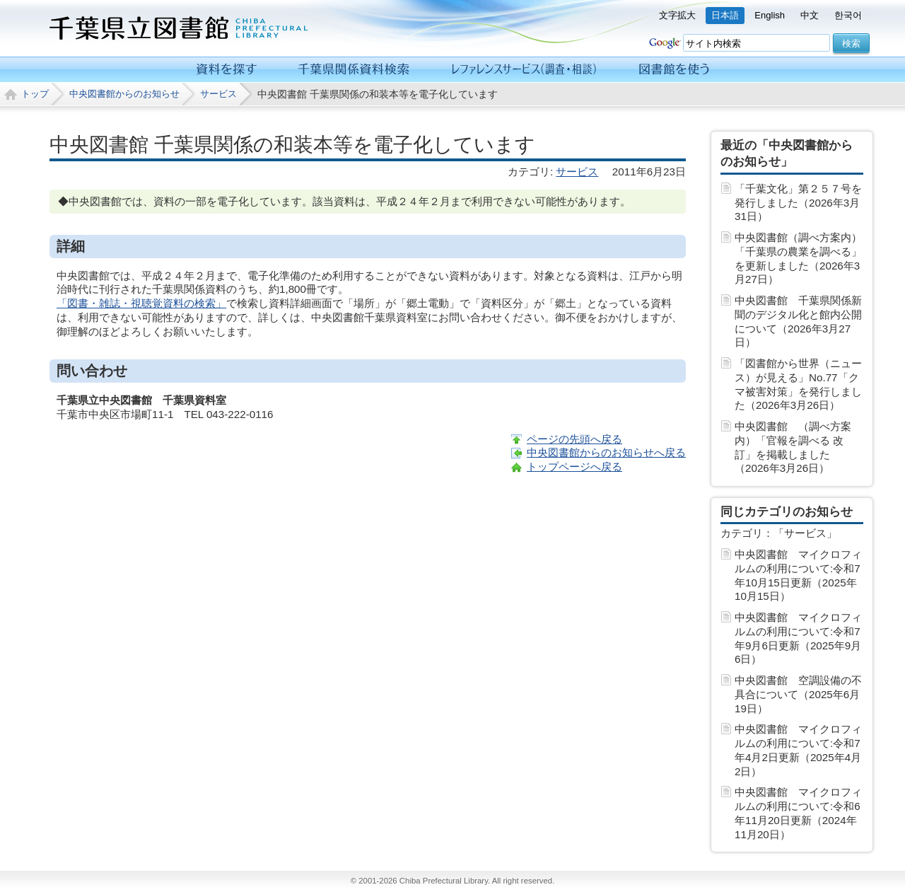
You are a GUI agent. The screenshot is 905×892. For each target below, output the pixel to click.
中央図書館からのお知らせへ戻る (606, 452)
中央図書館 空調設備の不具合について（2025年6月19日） (798, 694)
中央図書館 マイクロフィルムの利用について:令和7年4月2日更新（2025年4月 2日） (798, 750)
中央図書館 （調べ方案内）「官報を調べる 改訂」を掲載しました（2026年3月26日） (793, 447)
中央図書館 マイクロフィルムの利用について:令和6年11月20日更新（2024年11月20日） (798, 813)
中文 (809, 15)
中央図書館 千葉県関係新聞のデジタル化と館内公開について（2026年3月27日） (798, 321)
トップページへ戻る (574, 467)
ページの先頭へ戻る (574, 439)
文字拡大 (677, 15)
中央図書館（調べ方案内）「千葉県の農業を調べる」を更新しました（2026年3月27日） (798, 258)
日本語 (725, 15)
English (769, 15)
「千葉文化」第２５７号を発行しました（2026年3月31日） (798, 203)
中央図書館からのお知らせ (124, 93)
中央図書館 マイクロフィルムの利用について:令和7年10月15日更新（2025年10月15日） (798, 575)
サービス (218, 93)
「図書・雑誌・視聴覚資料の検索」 (141, 303)
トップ (35, 93)
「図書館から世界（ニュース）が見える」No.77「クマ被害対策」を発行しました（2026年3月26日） (798, 384)
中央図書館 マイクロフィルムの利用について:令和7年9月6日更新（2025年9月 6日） (798, 638)
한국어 (848, 15)
